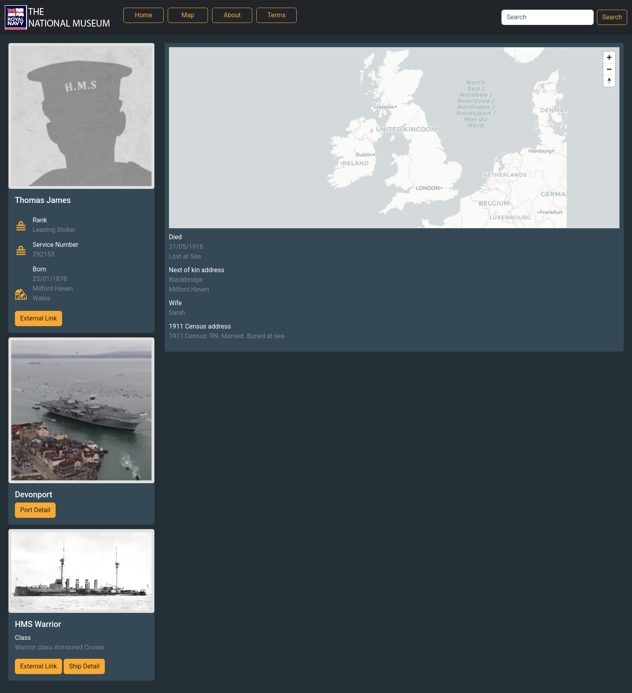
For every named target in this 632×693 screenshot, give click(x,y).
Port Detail (35, 510)
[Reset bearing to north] (609, 81)
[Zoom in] (609, 57)
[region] (394, 138)
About (232, 15)
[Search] (547, 17)
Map (187, 15)
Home (143, 15)
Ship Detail (84, 666)
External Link (38, 318)
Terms (277, 15)
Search (612, 17)
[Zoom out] (609, 69)
